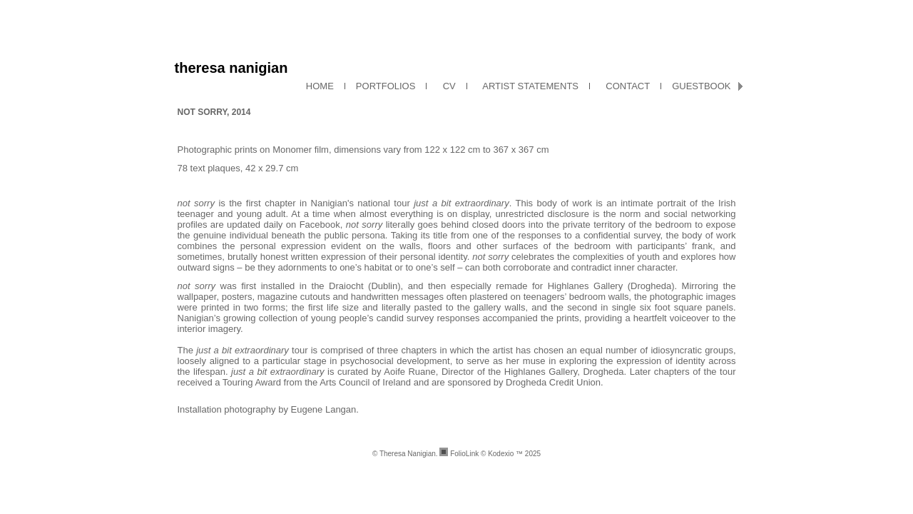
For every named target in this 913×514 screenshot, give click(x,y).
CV (446, 86)
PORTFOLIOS (386, 86)
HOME (320, 86)
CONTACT (625, 86)
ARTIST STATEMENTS (528, 86)
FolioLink (464, 454)
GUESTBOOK (701, 86)
